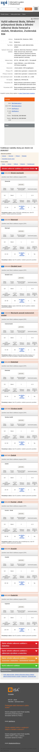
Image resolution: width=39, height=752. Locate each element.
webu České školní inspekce (27, 93)
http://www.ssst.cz (16, 103)
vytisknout (36, 18)
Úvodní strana (4, 14)
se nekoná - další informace (22, 207)
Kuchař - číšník (16, 502)
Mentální (24, 155)
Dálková (16, 164)
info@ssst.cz (15, 108)
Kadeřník (14, 595)
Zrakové (4, 155)
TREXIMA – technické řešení (16, 701)
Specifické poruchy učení (8, 158)
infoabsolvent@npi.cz (14, 743)
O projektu (11, 694)
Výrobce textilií (16, 409)
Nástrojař (14, 220)
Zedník (13, 455)
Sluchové (11, 155)
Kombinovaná (31, 164)
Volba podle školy (15, 14)
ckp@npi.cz (12, 721)
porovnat (21, 184)
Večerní (9, 164)
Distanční (22, 164)
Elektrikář (14, 362)
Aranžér (14, 549)
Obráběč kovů (16, 266)
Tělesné (18, 155)
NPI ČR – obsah (12, 699)
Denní (3, 164)
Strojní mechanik (17, 173)
